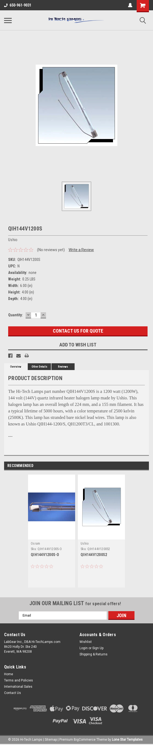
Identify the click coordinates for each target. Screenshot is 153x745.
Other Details (39, 366)
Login (83, 648)
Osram (35, 543)
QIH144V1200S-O (45, 555)
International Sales (18, 687)
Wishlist (85, 642)
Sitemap (51, 739)
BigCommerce (85, 739)
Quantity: (15, 315)
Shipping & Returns (93, 654)
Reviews (63, 366)
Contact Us (12, 693)
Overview (15, 366)
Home (8, 674)
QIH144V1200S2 (94, 555)
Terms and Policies (18, 680)
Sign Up (97, 648)
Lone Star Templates (127, 739)
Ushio (84, 543)
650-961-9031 (17, 5)
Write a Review (81, 250)
